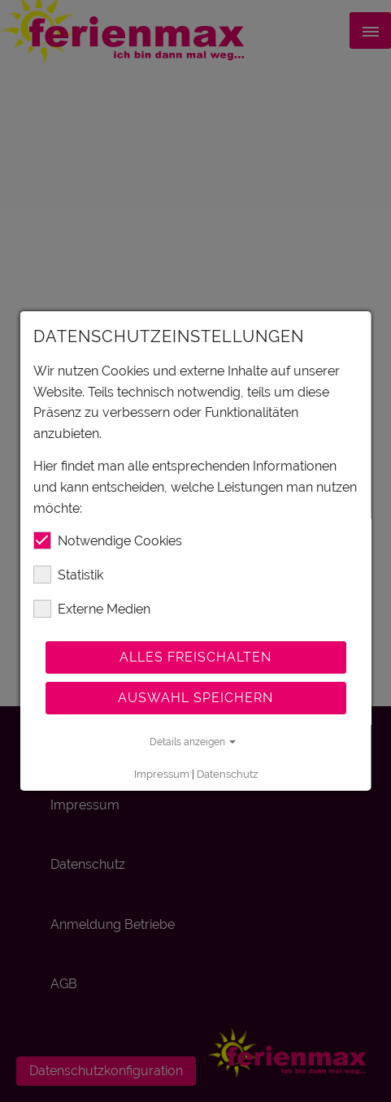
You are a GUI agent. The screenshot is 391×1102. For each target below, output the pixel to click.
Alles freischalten (195, 657)
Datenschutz (226, 774)
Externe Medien (91, 609)
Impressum (161, 774)
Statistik (67, 575)
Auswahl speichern (195, 697)
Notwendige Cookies (107, 540)
